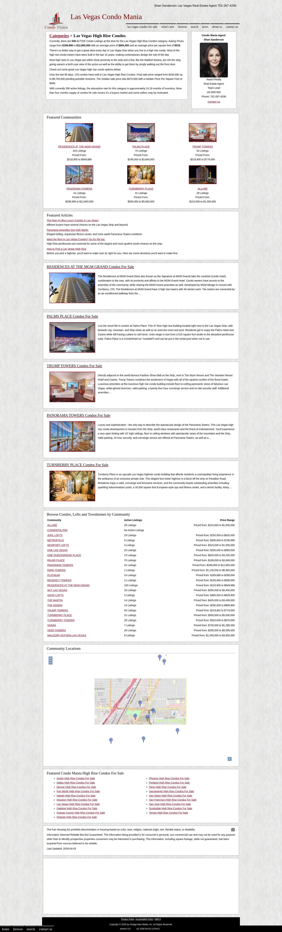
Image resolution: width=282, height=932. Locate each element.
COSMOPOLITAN (57, 530)
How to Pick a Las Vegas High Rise (66, 248)
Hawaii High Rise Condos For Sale (76, 795)
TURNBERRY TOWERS (60, 620)
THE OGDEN (54, 605)
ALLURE (52, 525)
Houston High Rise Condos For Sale (77, 799)
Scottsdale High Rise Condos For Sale (170, 808)
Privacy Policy (127, 919)
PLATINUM (53, 575)
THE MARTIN (55, 600)
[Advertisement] (141, 885)
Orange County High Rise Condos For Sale (81, 812)
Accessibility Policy (144, 919)
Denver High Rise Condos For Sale (76, 787)
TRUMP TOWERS (57, 610)
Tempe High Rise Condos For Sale (168, 812)
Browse (182, 26)
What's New (167, 26)
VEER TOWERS (56, 630)
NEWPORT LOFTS (58, 545)
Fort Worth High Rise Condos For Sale (78, 791)
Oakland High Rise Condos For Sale (77, 808)
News (205, 26)
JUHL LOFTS (54, 535)
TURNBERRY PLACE (59, 615)
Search (194, 26)
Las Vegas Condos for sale (142, 26)
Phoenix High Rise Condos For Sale (169, 778)
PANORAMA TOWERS (60, 565)
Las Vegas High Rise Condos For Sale (78, 804)
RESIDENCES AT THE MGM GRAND (68, 585)
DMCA (158, 919)
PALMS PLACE (56, 560)
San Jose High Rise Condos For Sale (170, 804)
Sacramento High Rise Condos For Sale (171, 791)
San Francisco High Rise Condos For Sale (172, 799)
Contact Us (232, 26)
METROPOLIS (55, 540)
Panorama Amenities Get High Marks (67, 230)
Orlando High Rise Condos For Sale (77, 817)
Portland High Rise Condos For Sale (169, 782)
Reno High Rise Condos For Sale (167, 787)
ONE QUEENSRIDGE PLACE (64, 555)
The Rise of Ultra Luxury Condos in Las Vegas (72, 220)
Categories (59, 35)
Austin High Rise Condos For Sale (76, 778)
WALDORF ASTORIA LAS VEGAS (66, 635)
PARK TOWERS (56, 570)
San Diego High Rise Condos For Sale (170, 795)
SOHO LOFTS (55, 595)
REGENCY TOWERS (59, 580)
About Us (217, 26)
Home (5, 929)
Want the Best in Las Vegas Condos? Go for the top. (76, 239)
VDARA (51, 625)
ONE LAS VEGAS (57, 550)
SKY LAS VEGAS (57, 590)
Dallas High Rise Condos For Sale (76, 782)
